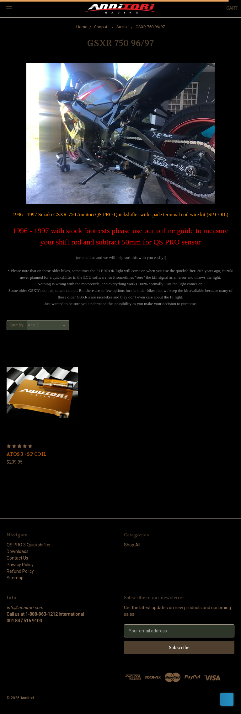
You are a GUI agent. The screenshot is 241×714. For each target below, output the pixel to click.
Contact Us (17, 558)
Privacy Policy (20, 564)
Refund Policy (20, 571)
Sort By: (17, 325)
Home (81, 26)
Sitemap (15, 577)
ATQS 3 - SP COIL (26, 454)
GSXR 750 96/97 (150, 26)
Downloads (18, 551)
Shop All (102, 26)
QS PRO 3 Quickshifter (29, 544)
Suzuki (122, 26)
